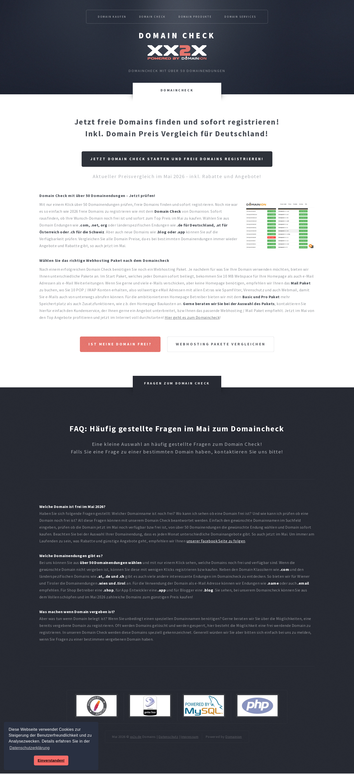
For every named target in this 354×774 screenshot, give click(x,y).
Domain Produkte (195, 16)
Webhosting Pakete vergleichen (221, 344)
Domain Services (240, 16)
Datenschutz (168, 737)
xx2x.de (136, 737)
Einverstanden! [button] (51, 760)
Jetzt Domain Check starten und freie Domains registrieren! (177, 159)
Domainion (233, 737)
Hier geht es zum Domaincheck (192, 317)
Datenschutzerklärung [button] (29, 748)
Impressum (189, 737)
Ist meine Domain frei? (118, 344)
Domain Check (177, 36)
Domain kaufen (112, 16)
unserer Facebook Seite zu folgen (216, 541)
